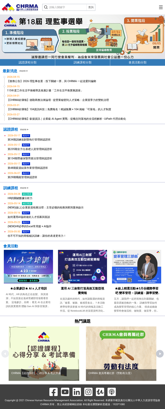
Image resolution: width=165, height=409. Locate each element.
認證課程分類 (28, 62)
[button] (76, 55)
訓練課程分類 (83, 62)
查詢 (91, 7)
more (22, 70)
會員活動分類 (138, 62)
